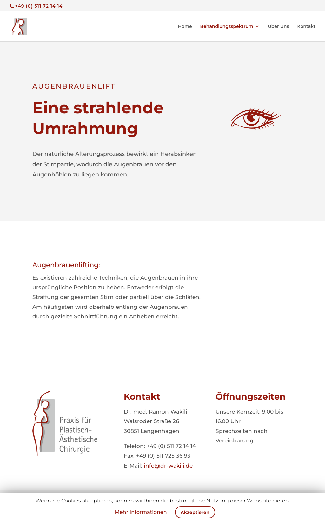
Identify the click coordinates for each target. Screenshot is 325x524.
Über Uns (278, 26)
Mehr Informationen (141, 512)
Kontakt (306, 26)
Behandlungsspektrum (226, 26)
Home (185, 26)
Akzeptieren (195, 512)
